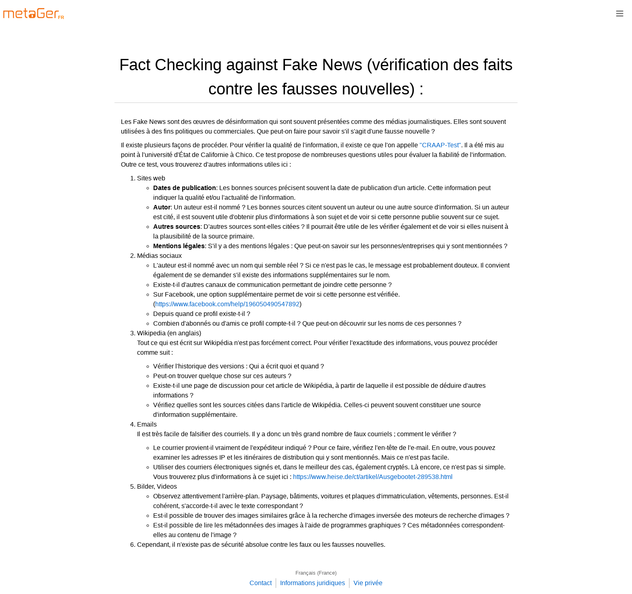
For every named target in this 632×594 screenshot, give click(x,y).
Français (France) (316, 573)
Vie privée (368, 582)
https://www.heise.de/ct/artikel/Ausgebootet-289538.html (373, 476)
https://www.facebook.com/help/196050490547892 (227, 304)
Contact (260, 582)
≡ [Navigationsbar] (619, 13)
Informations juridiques (312, 582)
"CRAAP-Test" (440, 145)
